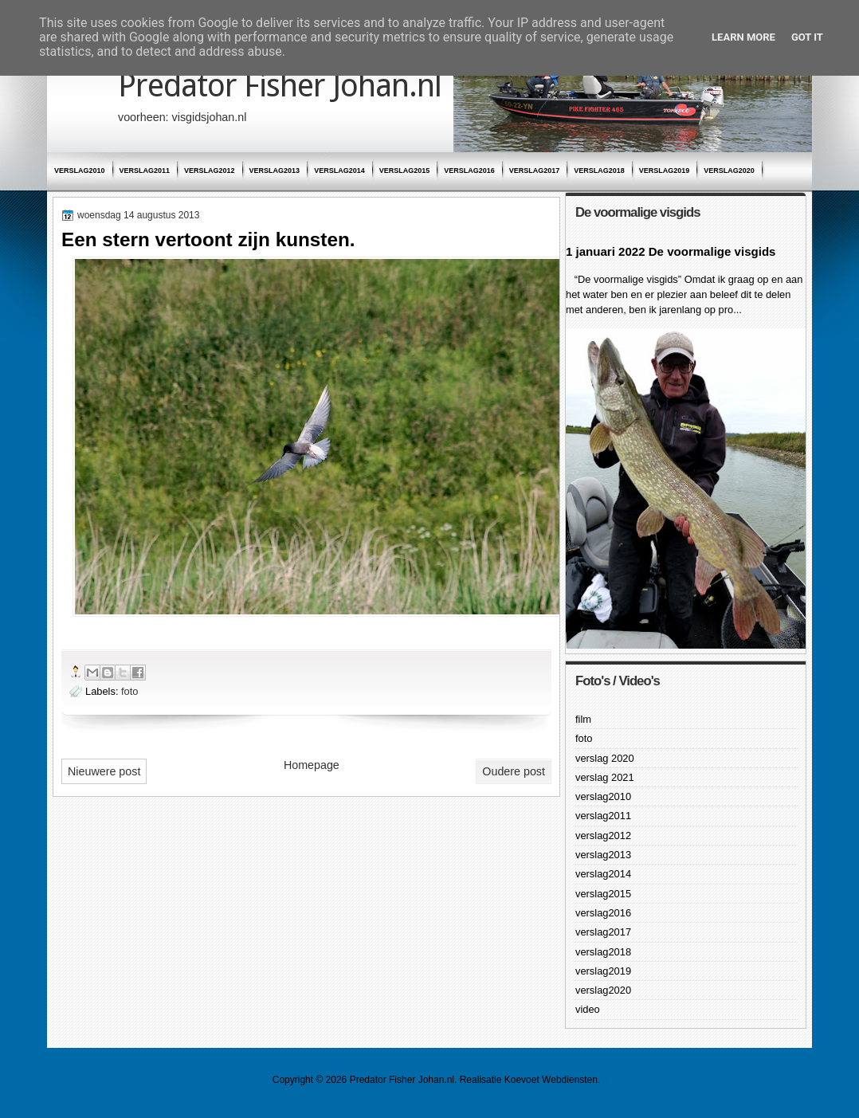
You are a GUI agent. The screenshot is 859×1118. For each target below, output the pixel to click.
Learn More (743, 37)
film (583, 719)
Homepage (311, 765)
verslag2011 (145, 171)
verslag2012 (209, 171)
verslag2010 (79, 171)
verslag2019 (664, 171)
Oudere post (513, 771)
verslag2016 (469, 171)
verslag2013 (274, 171)
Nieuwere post (104, 771)
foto (129, 691)
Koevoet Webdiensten (551, 1079)
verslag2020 (729, 171)
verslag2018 (599, 171)
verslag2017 (534, 171)
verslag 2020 (604, 758)
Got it (807, 37)
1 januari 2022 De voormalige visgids (670, 251)
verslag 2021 (604, 777)
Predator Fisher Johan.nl (279, 85)
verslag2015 (404, 171)
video (587, 1009)
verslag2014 (339, 171)
